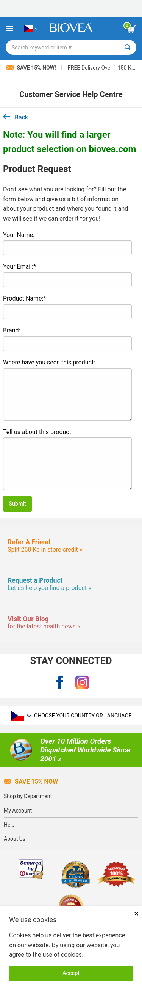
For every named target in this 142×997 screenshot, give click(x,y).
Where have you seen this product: (49, 362)
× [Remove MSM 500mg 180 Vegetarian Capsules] (136, 913)
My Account (18, 811)
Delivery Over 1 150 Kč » (103, 68)
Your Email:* (19, 266)
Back (15, 117)
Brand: (11, 330)
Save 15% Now (31, 781)
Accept (71, 973)
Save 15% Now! (31, 68)
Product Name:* (24, 298)
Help (9, 825)
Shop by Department (28, 796)
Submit (17, 504)
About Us (14, 839)
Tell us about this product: (38, 432)
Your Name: (18, 235)
